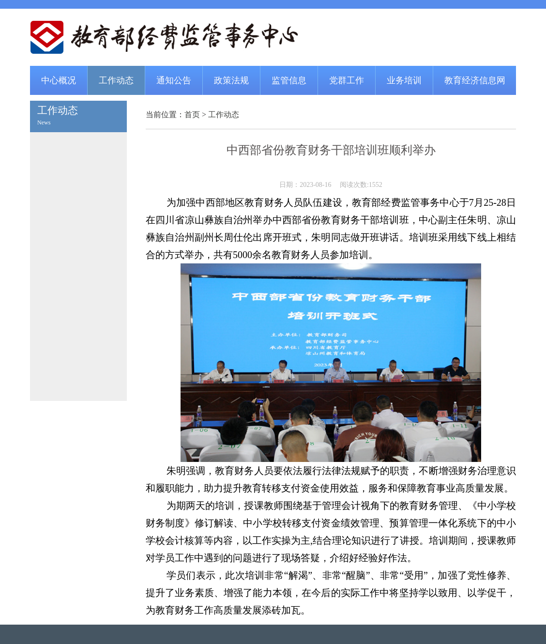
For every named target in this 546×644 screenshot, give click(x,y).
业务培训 (404, 80)
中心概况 (58, 80)
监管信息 (289, 80)
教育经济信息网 (474, 80)
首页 (192, 114)
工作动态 (116, 80)
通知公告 (173, 80)
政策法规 (231, 80)
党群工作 (346, 80)
